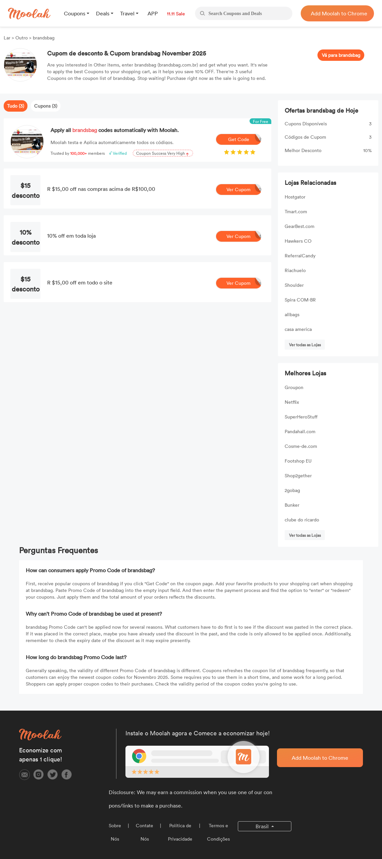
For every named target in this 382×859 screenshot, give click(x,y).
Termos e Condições (218, 832)
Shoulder (294, 285)
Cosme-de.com (301, 446)
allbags (292, 314)
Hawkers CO (298, 241)
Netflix (292, 402)
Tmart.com (296, 211)
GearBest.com (299, 226)
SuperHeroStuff (301, 416)
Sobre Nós (115, 832)
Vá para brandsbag (341, 55)
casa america (298, 329)
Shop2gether (298, 475)
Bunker (292, 505)
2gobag (292, 490)
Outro (21, 37)
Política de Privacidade (180, 832)
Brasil (263, 826)
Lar (8, 37)
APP (153, 13)
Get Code (245, 139)
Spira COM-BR (300, 299)
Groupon (294, 387)
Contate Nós (144, 832)
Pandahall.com (300, 431)
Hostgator (295, 197)
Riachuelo (295, 270)
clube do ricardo (302, 519)
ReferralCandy (300, 255)
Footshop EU (298, 461)
